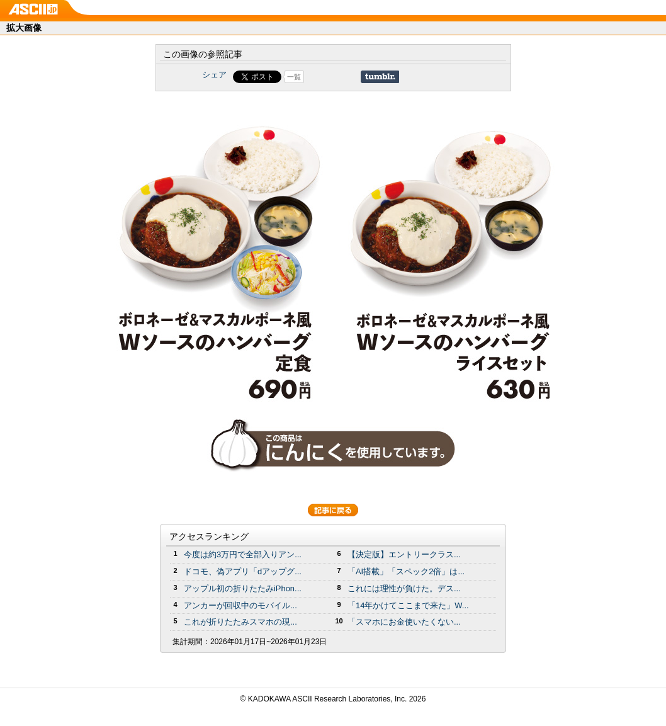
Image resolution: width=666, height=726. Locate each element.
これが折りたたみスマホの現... (240, 622)
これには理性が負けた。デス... (404, 588)
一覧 (294, 77)
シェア (214, 74)
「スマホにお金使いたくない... (404, 622)
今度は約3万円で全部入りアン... (243, 554)
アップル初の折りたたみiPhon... (243, 588)
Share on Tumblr (380, 77)
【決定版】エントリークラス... (404, 554)
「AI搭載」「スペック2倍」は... (406, 571)
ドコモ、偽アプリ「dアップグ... (243, 571)
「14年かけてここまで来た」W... (408, 605)
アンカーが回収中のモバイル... (240, 605)
